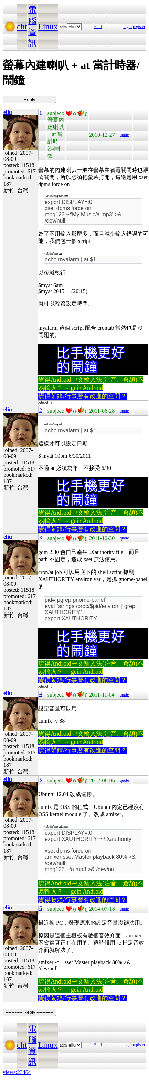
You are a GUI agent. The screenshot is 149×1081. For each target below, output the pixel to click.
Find (98, 26)
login (127, 26)
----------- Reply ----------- (29, 99)
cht (22, 26)
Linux (47, 26)
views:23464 (17, 1072)
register (139, 26)
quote (124, 134)
